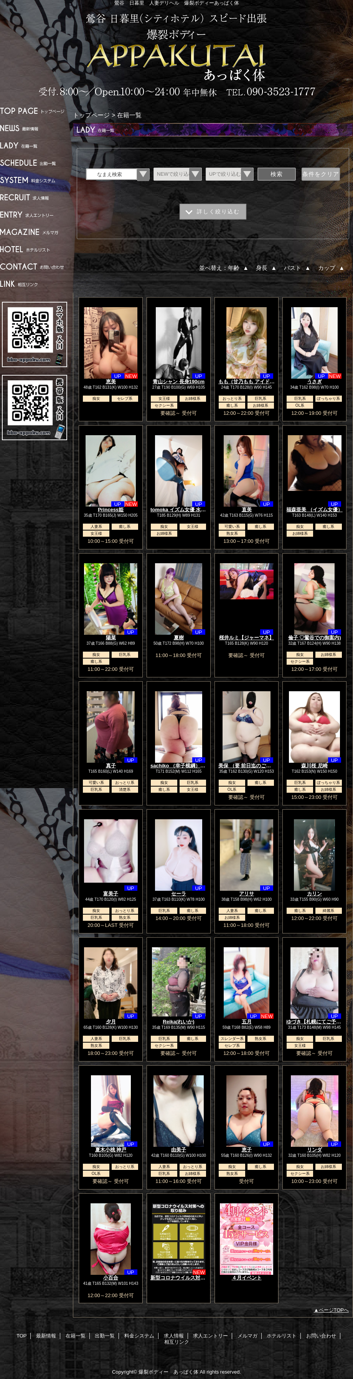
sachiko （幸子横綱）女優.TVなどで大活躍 (199, 766)
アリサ (246, 894)
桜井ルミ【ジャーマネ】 (246, 637)
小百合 (110, 1278)
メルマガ (34, 232)
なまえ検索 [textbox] (109, 174)
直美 (247, 509)
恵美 (111, 381)
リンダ (314, 1150)
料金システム (34, 180)
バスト (298, 267)
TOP (34, 111)
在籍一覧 (34, 145)
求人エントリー (34, 214)
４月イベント (247, 1278)
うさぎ (314, 381)
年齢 (239, 267)
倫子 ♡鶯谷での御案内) (314, 637)
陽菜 (111, 637)
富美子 (110, 894)
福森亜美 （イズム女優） (314, 509)
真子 (111, 766)
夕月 (111, 1022)
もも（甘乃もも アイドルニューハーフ (261, 381)
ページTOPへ (334, 1310)
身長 (267, 267)
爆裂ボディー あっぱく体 (176, 55)
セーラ (178, 894)
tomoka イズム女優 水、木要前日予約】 (195, 509)
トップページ (91, 114)
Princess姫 (111, 509)
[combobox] (111, 174)
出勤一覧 (34, 163)
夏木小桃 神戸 (111, 1150)
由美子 (178, 1150)
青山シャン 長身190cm (179, 381)
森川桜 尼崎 (314, 766)
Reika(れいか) (178, 1022)
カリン (314, 894)
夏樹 (179, 637)
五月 (247, 1022)
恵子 (247, 1150)
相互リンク (34, 284)
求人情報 (34, 197)
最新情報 (34, 128)
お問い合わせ (34, 266)
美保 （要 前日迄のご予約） (249, 766)
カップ (332, 267)
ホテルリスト (34, 249)
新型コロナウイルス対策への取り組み (192, 1278)
